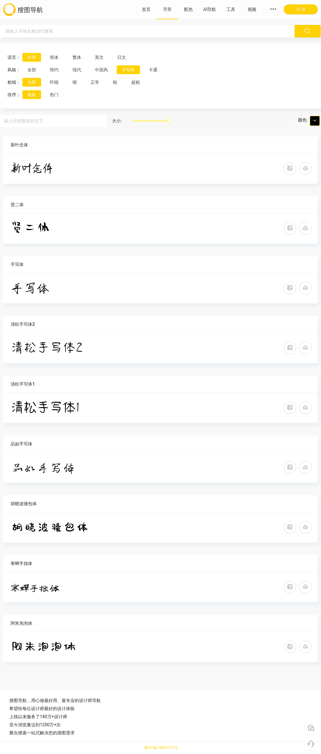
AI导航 (209, 9)
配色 (188, 9)
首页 (146, 9)
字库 (167, 9)
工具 (230, 9)
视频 (252, 9)
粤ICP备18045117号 (161, 748)
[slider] (169, 121)
